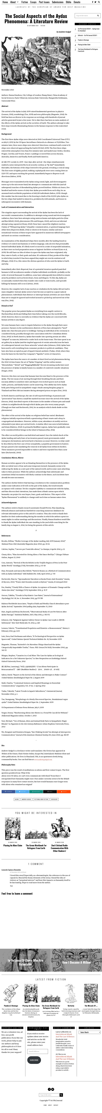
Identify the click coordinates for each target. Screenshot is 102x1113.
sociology (54, 799)
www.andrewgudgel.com (44, 759)
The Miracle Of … (91, 1005)
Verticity (71, 1005)
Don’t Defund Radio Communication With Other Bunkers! (59, 848)
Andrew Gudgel (26, 799)
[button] (98, 15)
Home (5, 2)
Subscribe (34, 1060)
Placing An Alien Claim (12, 845)
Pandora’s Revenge (83, 40)
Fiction (24, 2)
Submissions (57, 2)
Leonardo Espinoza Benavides (11, 869)
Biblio (68, 2)
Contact (56, 1105)
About (13, 2)
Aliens (17, 799)
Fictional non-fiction (41, 799)
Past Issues (44, 2)
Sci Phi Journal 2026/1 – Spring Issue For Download (88, 30)
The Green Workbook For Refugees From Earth (36, 847)
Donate (77, 2)
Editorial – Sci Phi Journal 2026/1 (88, 36)
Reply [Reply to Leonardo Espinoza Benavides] (11, 886)
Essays (33, 2)
